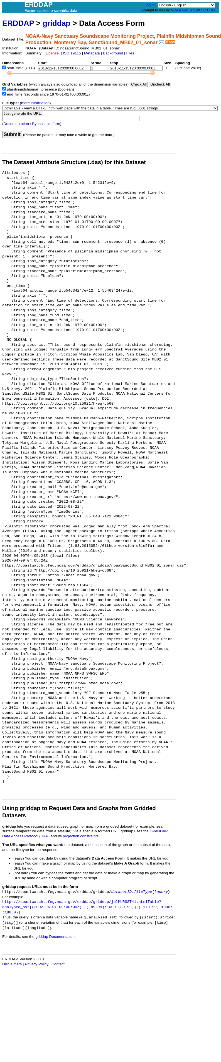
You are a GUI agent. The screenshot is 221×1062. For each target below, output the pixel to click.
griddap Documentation (55, 937)
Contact (58, 964)
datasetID (121, 892)
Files (130, 53)
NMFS (187, 10)
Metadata (92, 53)
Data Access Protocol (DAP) (26, 836)
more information (35, 103)
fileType (143, 892)
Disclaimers (12, 964)
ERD (211, 10)
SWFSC (199, 10)
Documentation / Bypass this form (32, 124)
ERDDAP (18, 23)
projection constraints (81, 836)
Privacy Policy (36, 964)
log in (150, 5)
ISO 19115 (72, 53)
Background (113, 53)
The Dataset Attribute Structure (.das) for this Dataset (74, 162)
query (162, 892)
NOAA (176, 10)
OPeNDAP (159, 831)
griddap (56, 23)
